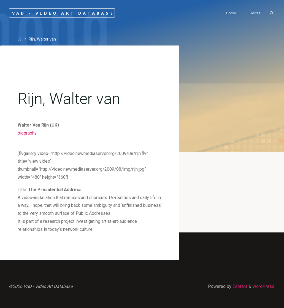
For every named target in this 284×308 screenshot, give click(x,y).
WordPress (263, 286)
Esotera (239, 286)
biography (27, 133)
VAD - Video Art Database (63, 12)
